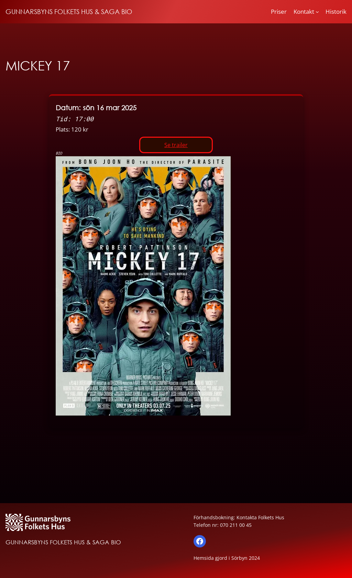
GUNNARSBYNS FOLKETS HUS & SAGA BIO (69, 11)
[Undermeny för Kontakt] (317, 11)
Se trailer (176, 145)
